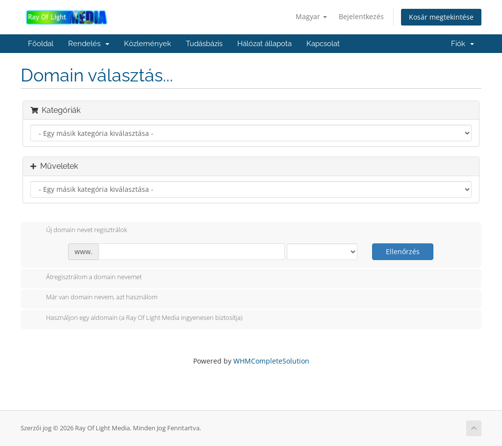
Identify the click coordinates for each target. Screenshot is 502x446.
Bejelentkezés (361, 16)
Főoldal (40, 43)
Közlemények (147, 43)
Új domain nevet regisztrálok (78, 230)
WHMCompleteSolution (271, 361)
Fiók (462, 43)
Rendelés (88, 43)
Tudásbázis (204, 43)
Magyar (311, 16)
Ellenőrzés (403, 251)
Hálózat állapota (264, 43)
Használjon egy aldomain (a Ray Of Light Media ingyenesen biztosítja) (136, 318)
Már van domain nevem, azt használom (93, 297)
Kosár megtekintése (441, 17)
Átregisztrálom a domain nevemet (86, 277)
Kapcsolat (323, 43)
